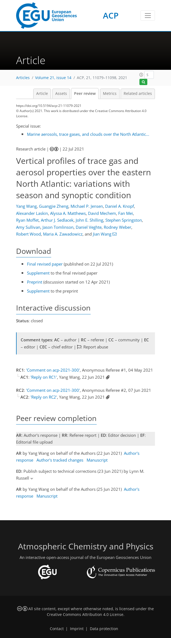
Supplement (38, 273)
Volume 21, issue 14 (53, 77)
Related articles (138, 93)
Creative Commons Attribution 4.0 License (85, 614)
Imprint (77, 628)
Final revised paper (45, 264)
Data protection (104, 628)
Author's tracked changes (59, 460)
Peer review (85, 93)
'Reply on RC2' (43, 397)
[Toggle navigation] (148, 15)
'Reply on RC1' (43, 377)
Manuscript (97, 460)
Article (42, 93)
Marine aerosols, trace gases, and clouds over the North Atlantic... (88, 134)
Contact (57, 628)
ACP (110, 15)
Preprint (34, 282)
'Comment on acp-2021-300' (53, 370)
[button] (141, 74)
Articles (23, 77)
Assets (61, 93)
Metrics (110, 93)
